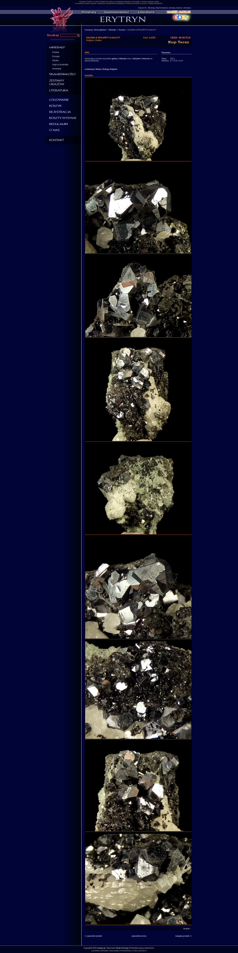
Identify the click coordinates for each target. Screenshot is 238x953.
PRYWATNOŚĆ (125, 951)
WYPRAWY (104, 951)
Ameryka (56, 68)
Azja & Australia (60, 64)
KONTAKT (142, 951)
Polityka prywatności (155, 3)
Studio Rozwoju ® (123, 948)
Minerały (112, 30)
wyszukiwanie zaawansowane (62, 39)
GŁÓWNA (95, 951)
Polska (55, 52)
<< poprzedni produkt (93, 936)
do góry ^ (187, 929)
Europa (55, 56)
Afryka (55, 60)
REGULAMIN (114, 951)
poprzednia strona (139, 936)
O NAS (135, 951)
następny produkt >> (183, 936)
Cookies (89, 1)
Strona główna (100, 30)
